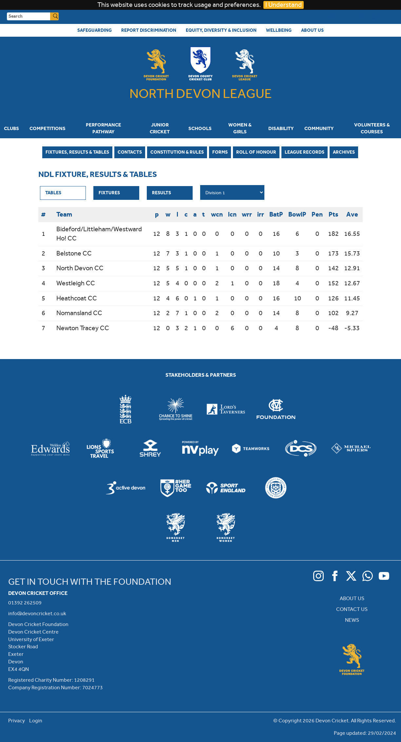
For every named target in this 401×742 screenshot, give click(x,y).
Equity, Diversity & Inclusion (221, 30)
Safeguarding (94, 30)
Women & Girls (240, 128)
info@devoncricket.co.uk (37, 613)
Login (35, 720)
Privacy (16, 720)
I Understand (283, 5)
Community (319, 128)
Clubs (11, 128)
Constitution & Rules (177, 152)
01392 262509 (25, 602)
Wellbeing (279, 30)
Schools (200, 128)
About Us (312, 30)
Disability (281, 128)
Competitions (47, 128)
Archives (344, 152)
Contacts (130, 152)
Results (161, 192)
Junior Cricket (160, 128)
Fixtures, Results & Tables (77, 152)
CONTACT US (352, 609)
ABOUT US (352, 598)
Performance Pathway (103, 128)
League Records (304, 152)
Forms (220, 152)
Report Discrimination (148, 30)
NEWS (352, 620)
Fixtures (109, 192)
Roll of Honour (256, 152)
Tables (53, 192)
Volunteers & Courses (372, 128)
